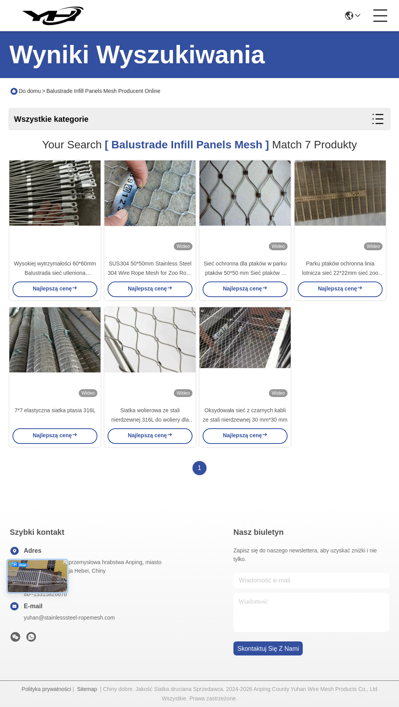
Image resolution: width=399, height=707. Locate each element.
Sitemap (87, 689)
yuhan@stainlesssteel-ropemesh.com (69, 617)
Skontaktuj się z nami (268, 648)
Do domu (30, 91)
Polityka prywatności (46, 689)
